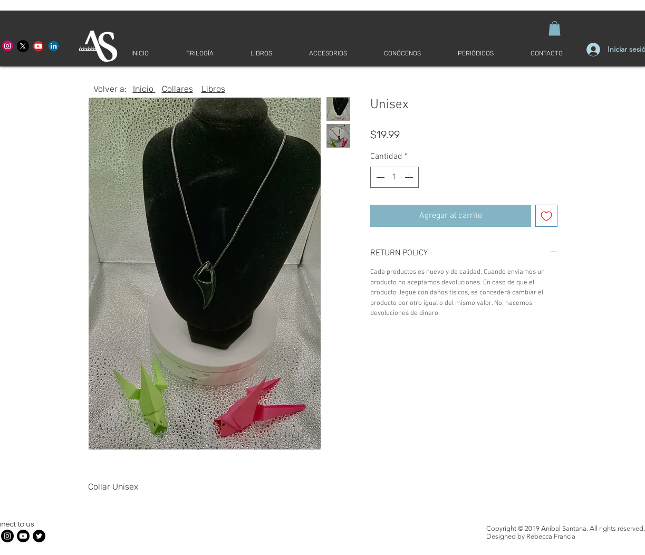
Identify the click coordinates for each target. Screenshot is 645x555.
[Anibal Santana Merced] (8, 46)
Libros (213, 89)
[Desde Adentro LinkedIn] (53, 46)
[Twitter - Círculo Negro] (39, 536)
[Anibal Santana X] (23, 46)
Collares (177, 89)
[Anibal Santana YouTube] (38, 46)
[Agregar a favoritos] (546, 216)
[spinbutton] (394, 177)
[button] (554, 28)
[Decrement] (379, 177)
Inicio (144, 89)
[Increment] (409, 177)
